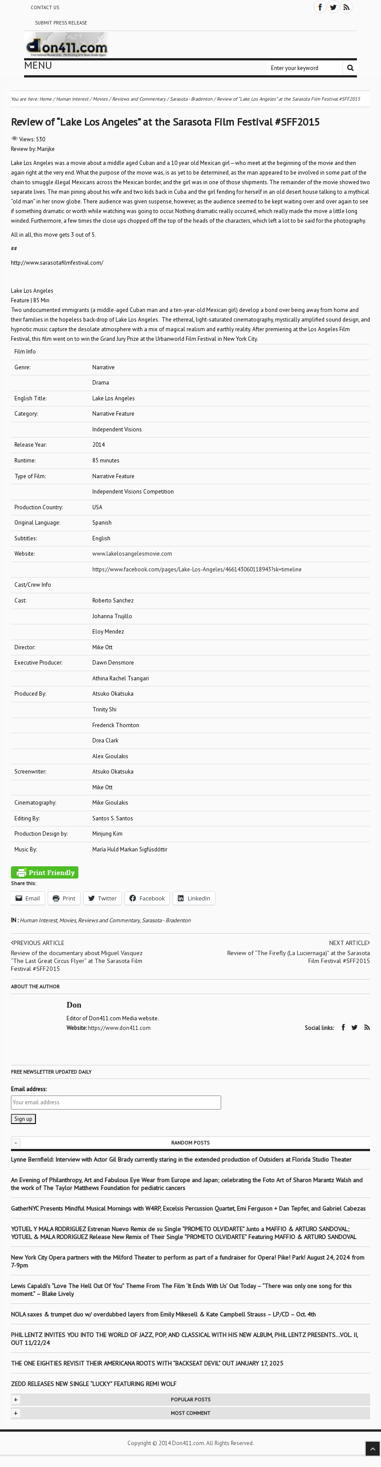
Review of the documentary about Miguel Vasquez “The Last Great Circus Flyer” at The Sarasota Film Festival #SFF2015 (77, 961)
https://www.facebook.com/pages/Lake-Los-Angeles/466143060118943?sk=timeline (197, 569)
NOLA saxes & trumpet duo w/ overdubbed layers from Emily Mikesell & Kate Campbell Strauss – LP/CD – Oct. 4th (163, 1314)
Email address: (28, 1089)
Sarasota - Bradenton (166, 920)
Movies (67, 920)
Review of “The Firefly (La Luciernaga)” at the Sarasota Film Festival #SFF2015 (298, 957)
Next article (349, 943)
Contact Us (45, 7)
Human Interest (38, 920)
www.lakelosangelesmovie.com (132, 553)
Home (45, 99)
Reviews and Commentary (109, 920)
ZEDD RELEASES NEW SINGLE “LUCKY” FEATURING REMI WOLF (93, 1384)
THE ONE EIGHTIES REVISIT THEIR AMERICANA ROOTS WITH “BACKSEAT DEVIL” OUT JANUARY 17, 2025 (147, 1363)
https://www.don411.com (119, 1028)
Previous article (37, 943)
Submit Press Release (61, 23)
